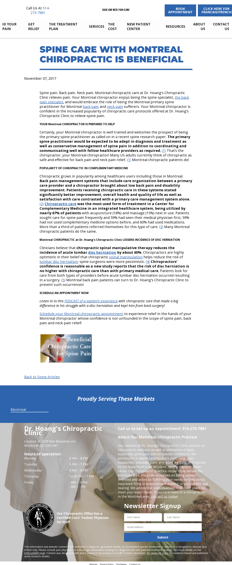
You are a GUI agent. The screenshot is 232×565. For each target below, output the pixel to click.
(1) (164, 148)
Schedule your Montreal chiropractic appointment (81, 311)
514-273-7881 (40, 10)
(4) (148, 259)
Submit (162, 535)
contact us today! (164, 494)
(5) (63, 278)
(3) (161, 224)
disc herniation (102, 250)
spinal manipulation (126, 255)
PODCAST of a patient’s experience (91, 299)
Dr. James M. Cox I (157, 551)
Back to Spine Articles (42, 375)
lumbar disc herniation (59, 259)
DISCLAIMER (31, 551)
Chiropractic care (60, 201)
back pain (91, 104)
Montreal (18, 407)
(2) (42, 201)
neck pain (115, 104)
